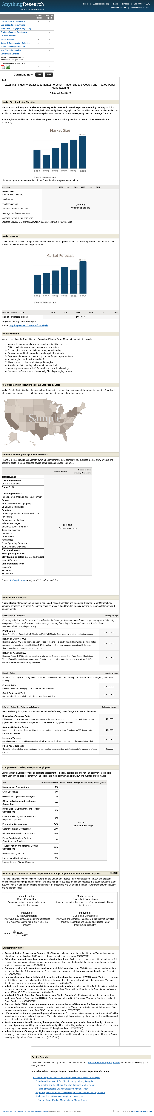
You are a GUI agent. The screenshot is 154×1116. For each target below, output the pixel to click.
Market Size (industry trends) (13, 25)
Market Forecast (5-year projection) (16, 29)
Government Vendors (10, 54)
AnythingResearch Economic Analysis (28, 325)
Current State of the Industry (13, 21)
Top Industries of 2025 (140, 8)
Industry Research (118, 8)
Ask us (116, 1062)
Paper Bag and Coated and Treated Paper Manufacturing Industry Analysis (70, 1092)
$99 (39, 74)
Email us (125, 4)
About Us (22, 1111)
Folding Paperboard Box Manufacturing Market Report (63, 1089)
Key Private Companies (11, 50)
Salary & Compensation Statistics (15, 43)
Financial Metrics (8, 39)
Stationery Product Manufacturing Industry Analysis (59, 1096)
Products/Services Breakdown (14, 32)
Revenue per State (9, 36)
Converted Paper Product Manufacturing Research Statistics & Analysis (66, 1077)
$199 (48, 74)
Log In (85, 4)
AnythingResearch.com (142, 1111)
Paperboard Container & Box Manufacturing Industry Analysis (64, 1081)
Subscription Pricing (101, 4)
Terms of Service (9, 1111)
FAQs (115, 4)
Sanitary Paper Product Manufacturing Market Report (62, 1100)
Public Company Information (13, 47)
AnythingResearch (18, 580)
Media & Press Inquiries (38, 1111)
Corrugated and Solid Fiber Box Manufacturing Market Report (66, 1085)
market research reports (100, 1062)
